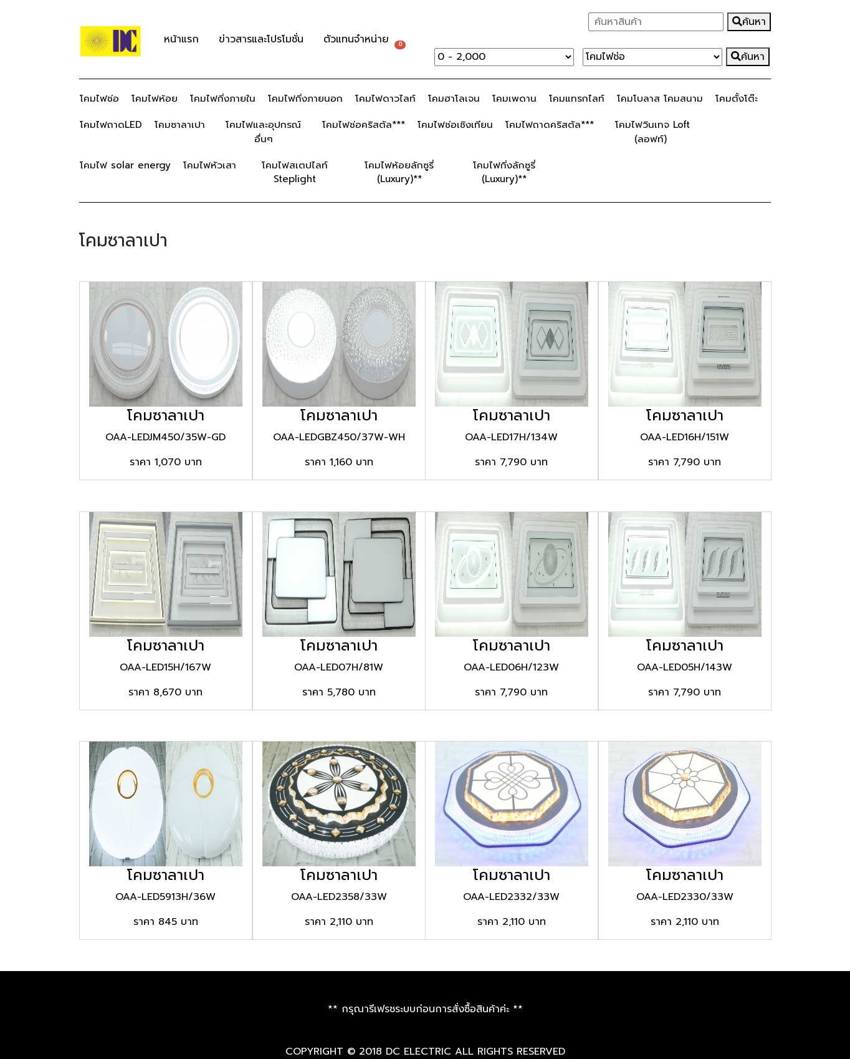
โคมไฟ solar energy (125, 165)
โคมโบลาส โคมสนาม (660, 98)
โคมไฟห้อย (154, 98)
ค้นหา (749, 21)
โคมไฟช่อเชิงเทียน (455, 124)
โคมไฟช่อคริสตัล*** (363, 124)
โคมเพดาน (514, 98)
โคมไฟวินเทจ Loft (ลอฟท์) (652, 131)
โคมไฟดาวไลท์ (385, 98)
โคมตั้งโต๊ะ (736, 98)
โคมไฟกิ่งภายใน (222, 98)
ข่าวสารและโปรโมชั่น (266, 40)
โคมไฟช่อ (99, 98)
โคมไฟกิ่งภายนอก (305, 98)
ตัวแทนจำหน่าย (356, 39)
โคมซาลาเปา (180, 124)
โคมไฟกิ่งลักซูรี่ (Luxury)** (504, 172)
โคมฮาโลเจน (454, 98)
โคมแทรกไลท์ (576, 98)
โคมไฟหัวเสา (209, 165)
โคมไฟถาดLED (111, 124)
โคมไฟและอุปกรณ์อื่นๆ (263, 131)
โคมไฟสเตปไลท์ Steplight (295, 172)
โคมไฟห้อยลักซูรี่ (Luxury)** (399, 172)
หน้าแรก (181, 39)
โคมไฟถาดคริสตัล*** (549, 124)
